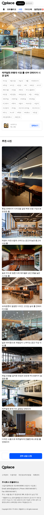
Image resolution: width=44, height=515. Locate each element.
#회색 (14, 103)
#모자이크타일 (24, 108)
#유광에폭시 (7, 117)
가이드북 (28, 9)
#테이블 (6, 90)
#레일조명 (22, 94)
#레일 (37, 94)
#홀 (27, 81)
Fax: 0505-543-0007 (9, 491)
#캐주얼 (6, 99)
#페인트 (17, 117)
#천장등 (13, 94)
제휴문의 (36, 475)
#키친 (12, 85)
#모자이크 (36, 108)
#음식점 (13, 81)
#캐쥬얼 (23, 99)
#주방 (5, 85)
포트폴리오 (11, 9)
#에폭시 (27, 112)
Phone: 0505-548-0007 (28, 489)
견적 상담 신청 (26, 456)
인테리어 (20, 3)
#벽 (25, 85)
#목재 (19, 112)
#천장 (19, 85)
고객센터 (5, 475)
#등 (30, 94)
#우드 (5, 112)
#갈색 (37, 103)
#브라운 (28, 103)
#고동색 (6, 108)
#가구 (39, 85)
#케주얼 (14, 99)
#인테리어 (35, 81)
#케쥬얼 (32, 99)
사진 (20, 9)
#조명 (5, 94)
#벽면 (32, 85)
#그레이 (6, 103)
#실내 (21, 81)
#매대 (21, 90)
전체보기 (34, 126)
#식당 (5, 81)
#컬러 (21, 103)
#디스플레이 (30, 90)
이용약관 (13, 475)
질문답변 (29, 3)
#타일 (14, 108)
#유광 (35, 112)
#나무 (12, 112)
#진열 (14, 90)
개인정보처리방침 (24, 475)
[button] (40, 3)
